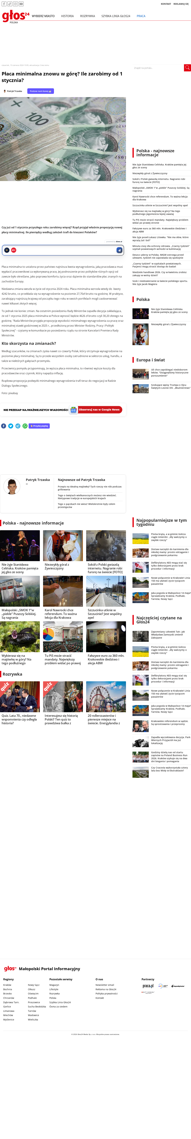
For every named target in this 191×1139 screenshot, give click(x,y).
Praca (141, 16)
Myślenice (8, 1019)
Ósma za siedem (58, 1006)
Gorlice (7, 1006)
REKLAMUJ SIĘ (181, 4)
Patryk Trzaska (14, 91)
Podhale (32, 997)
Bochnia (7, 989)
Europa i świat (150, 360)
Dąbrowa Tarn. (11, 1002)
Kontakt (100, 997)
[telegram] (17, 426)
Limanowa (8, 1010)
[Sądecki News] (163, 986)
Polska (143, 299)
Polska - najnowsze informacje (33, 523)
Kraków (7, 984)
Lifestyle (53, 989)
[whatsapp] (25, 426)
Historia (67, 16)
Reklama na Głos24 (106, 989)
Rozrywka (87, 16)
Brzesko (7, 993)
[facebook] (3, 426)
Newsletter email (105, 984)
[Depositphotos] (177, 986)
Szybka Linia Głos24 (115, 16)
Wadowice (33, 1015)
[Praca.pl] (148, 986)
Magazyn (54, 984)
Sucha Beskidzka (37, 1006)
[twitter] (10, 426)
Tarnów (32, 1010)
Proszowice (34, 1002)
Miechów (8, 1015)
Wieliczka (33, 1019)
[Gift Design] (148, 992)
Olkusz (31, 989)
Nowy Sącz (34, 984)
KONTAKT (166, 4)
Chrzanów (8, 997)
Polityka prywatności (107, 993)
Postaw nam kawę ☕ (40, 91)
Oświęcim (33, 993)
